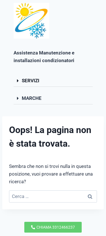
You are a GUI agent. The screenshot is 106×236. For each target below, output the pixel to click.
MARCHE (32, 98)
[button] (53, 81)
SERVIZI (30, 80)
